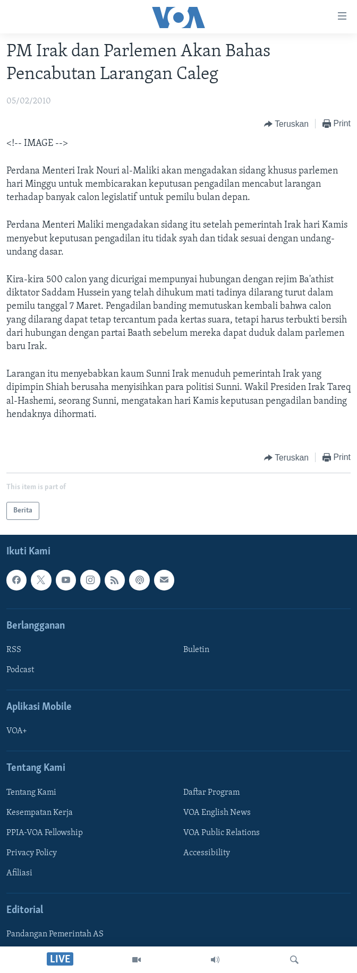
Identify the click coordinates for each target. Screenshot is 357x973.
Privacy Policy (31, 853)
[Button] (286, 124)
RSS (13, 650)
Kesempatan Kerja (39, 813)
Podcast (20, 670)
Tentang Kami (31, 792)
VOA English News (217, 813)
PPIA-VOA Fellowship (44, 833)
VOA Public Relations (221, 833)
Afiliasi (19, 873)
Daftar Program (211, 792)
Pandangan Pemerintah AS (55, 934)
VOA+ (16, 731)
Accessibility (206, 853)
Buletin (196, 650)
